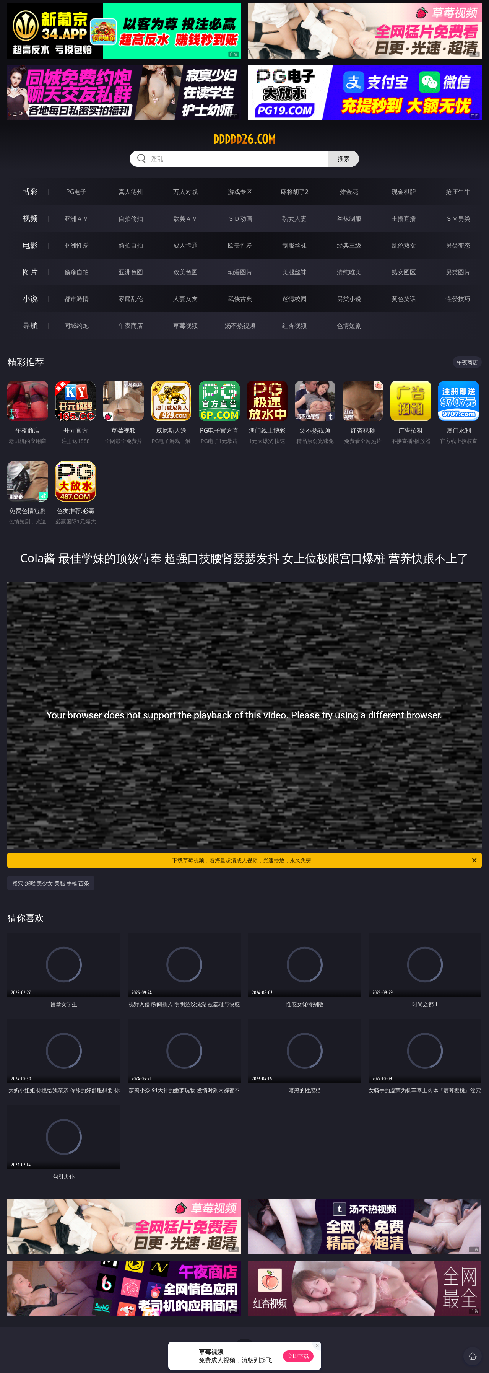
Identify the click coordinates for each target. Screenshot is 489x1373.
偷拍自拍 (131, 245)
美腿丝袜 (294, 272)
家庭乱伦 (131, 299)
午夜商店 (131, 325)
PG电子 (76, 191)
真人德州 (131, 191)
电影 (30, 245)
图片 (30, 272)
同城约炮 (76, 325)
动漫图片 (240, 272)
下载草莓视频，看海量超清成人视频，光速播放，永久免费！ (325, 860)
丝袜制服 (349, 218)
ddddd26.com (244, 139)
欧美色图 (185, 272)
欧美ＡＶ (185, 218)
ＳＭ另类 (458, 218)
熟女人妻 (294, 218)
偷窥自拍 (76, 272)
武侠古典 (240, 299)
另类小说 (349, 299)
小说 (30, 298)
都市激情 (76, 299)
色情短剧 (349, 325)
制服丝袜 (294, 245)
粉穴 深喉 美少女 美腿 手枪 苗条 (51, 883)
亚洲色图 (131, 272)
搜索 (344, 159)
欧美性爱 (240, 245)
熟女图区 (404, 272)
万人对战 (185, 191)
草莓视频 (185, 325)
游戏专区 (240, 191)
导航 (30, 325)
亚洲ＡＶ (76, 218)
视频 (30, 218)
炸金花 (349, 191)
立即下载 (298, 1356)
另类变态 (458, 245)
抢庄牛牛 (458, 191)
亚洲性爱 (76, 245)
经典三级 (349, 245)
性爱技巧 (458, 299)
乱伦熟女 (404, 245)
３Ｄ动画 (240, 218)
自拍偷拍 (131, 218)
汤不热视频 (240, 325)
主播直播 (404, 218)
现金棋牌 (404, 191)
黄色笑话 (404, 299)
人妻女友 (185, 299)
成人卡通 (185, 245)
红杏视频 (294, 325)
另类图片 (458, 272)
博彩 (30, 191)
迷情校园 (294, 299)
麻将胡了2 (295, 191)
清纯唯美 (349, 272)
